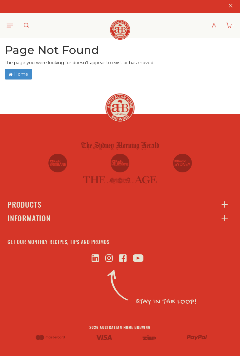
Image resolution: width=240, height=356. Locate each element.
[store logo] (120, 25)
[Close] (230, 6)
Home (18, 74)
